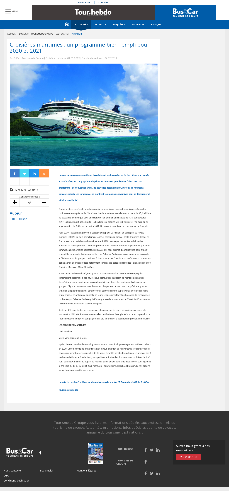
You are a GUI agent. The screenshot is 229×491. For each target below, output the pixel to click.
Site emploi (46, 470)
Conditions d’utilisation (17, 480)
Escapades (138, 24)
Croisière (77, 34)
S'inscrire (186, 457)
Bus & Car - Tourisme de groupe (36, 34)
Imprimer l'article (26, 190)
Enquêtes (119, 24)
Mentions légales (86, 470)
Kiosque (156, 24)
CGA (6, 475)
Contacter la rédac (29, 196)
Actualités (81, 24)
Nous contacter (13, 470)
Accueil (11, 34)
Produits (100, 24)
